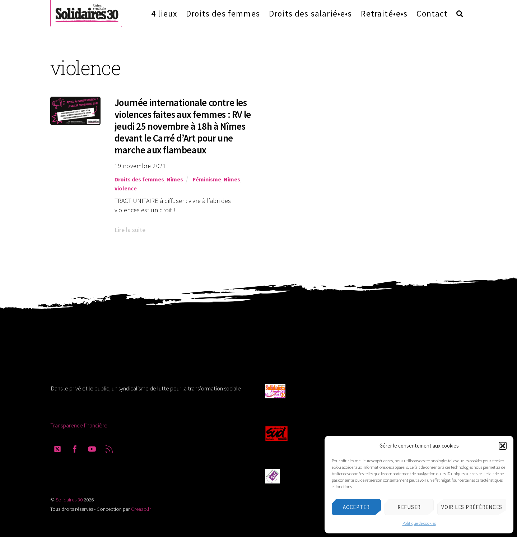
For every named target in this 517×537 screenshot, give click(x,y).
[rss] (109, 447)
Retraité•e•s (384, 13)
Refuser (409, 507)
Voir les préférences (471, 507)
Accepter (356, 507)
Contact (432, 13)
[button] (502, 445)
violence (126, 188)
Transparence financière (78, 425)
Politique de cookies (419, 523)
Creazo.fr (141, 509)
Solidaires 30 (69, 499)
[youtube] (92, 447)
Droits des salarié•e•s (310, 13)
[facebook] (74, 447)
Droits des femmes (223, 13)
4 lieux (164, 13)
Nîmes (175, 179)
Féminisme (207, 179)
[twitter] (57, 447)
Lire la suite (130, 230)
